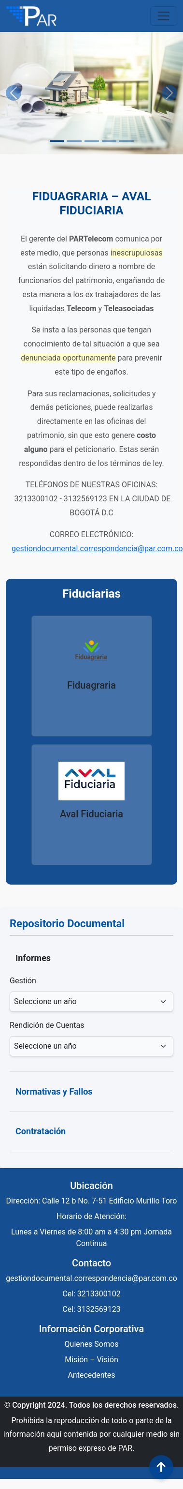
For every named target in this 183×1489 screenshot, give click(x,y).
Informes (33, 958)
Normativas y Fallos (54, 1091)
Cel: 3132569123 (91, 1309)
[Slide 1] (57, 141)
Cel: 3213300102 (91, 1293)
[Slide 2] (74, 141)
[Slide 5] (126, 141)
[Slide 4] (109, 141)
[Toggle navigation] (163, 16)
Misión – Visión (91, 1359)
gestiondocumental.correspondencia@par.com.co (97, 548)
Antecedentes (91, 1375)
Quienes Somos (92, 1344)
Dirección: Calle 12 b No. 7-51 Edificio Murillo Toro (91, 1200)
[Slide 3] (91, 141)
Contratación (40, 1131)
